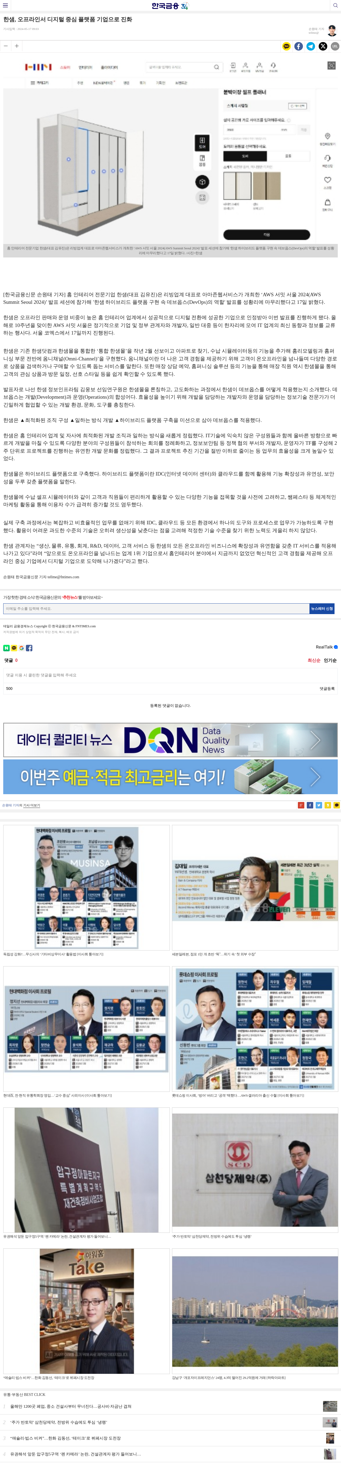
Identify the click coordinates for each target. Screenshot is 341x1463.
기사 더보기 (31, 805)
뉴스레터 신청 (322, 609)
